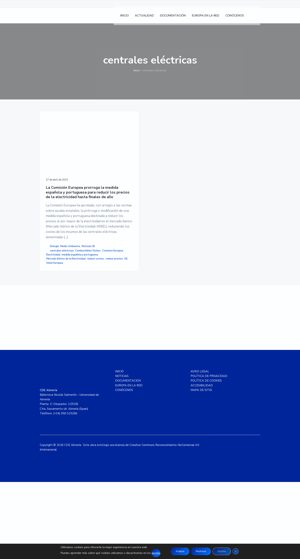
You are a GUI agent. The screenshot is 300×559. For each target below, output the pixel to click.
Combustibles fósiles (59, 305)
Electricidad (75, 309)
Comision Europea (56, 309)
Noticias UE (53, 297)
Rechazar (200, 551)
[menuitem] (255, 17)
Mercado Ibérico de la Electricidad (58, 327)
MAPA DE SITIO (201, 467)
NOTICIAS (122, 453)
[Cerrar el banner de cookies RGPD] (239, 551)
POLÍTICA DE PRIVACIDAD (209, 453)
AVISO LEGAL (200, 448)
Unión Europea (60, 337)
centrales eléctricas (62, 301)
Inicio (137, 70)
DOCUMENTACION (128, 458)
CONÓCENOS (124, 467)
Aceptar (177, 551)
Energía (54, 293)
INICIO (119, 448)
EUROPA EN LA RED (129, 462)
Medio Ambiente (70, 293)
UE (49, 337)
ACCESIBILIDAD (202, 462)
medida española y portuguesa (64, 317)
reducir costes (55, 333)
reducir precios (74, 333)
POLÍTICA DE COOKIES (206, 458)
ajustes (151, 553)
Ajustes (224, 551)
